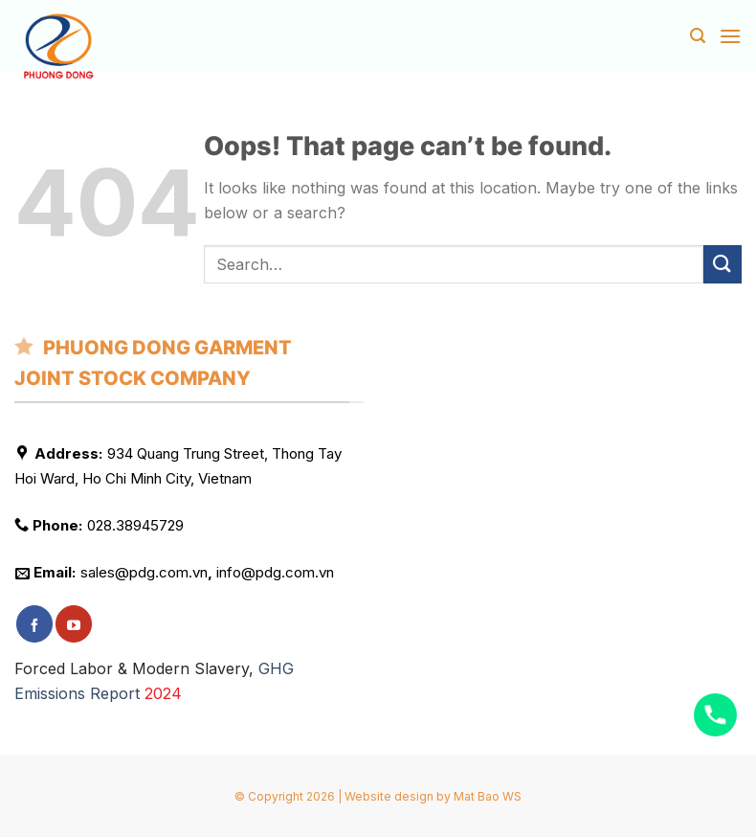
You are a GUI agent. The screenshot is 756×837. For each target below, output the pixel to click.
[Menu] (730, 35)
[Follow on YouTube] (74, 624)
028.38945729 (135, 525)
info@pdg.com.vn (275, 572)
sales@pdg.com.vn (144, 572)
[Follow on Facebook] (34, 624)
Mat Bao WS (488, 796)
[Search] (697, 36)
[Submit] (722, 264)
